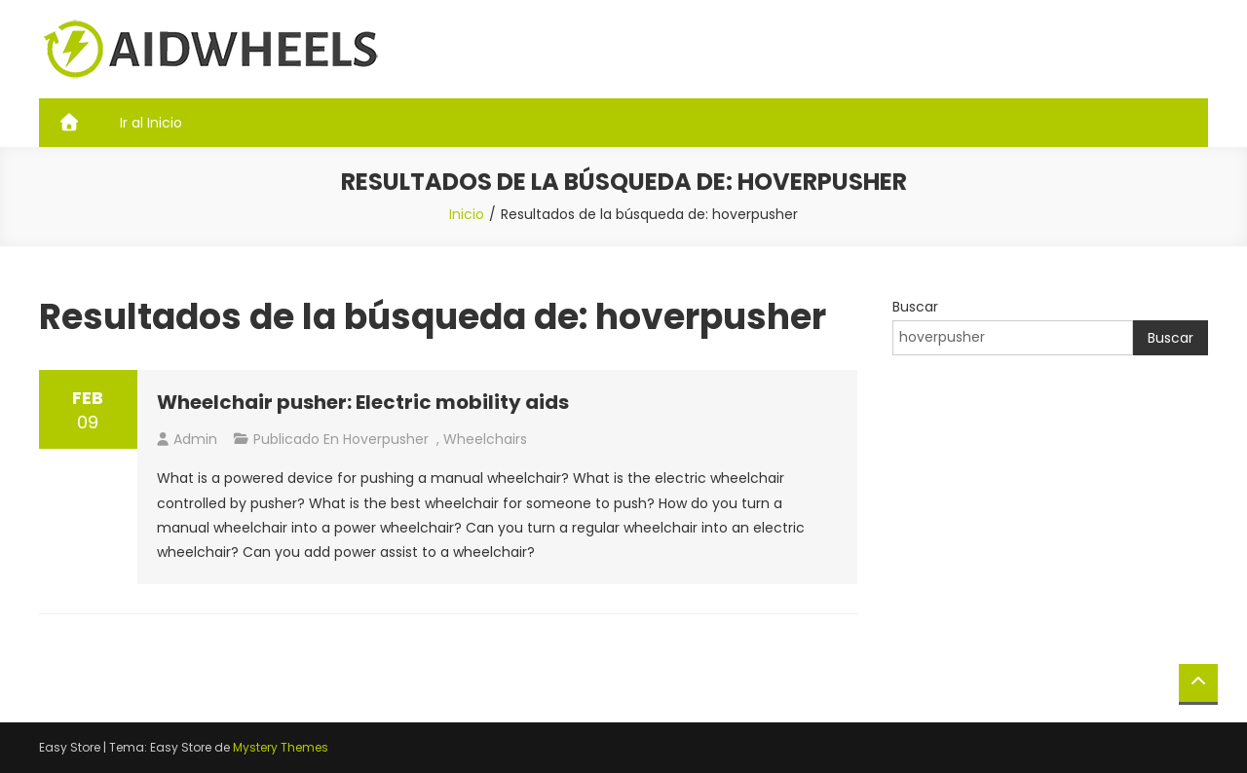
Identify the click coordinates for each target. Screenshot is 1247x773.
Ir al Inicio (151, 122)
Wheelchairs (485, 439)
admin (195, 439)
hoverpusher (386, 439)
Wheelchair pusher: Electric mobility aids (363, 402)
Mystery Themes (280, 747)
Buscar (915, 306)
